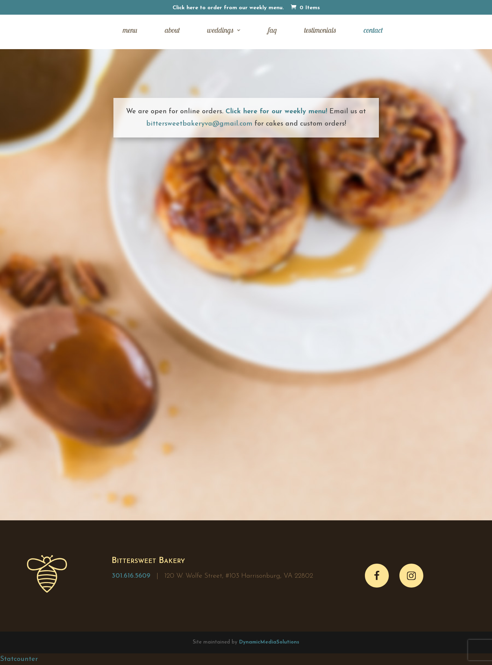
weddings (220, 31)
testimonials (320, 31)
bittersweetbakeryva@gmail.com (199, 123)
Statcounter (19, 659)
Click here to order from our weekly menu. (228, 8)
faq (272, 31)
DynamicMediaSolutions (269, 642)
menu (130, 31)
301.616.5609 (131, 576)
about (172, 31)
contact (373, 31)
